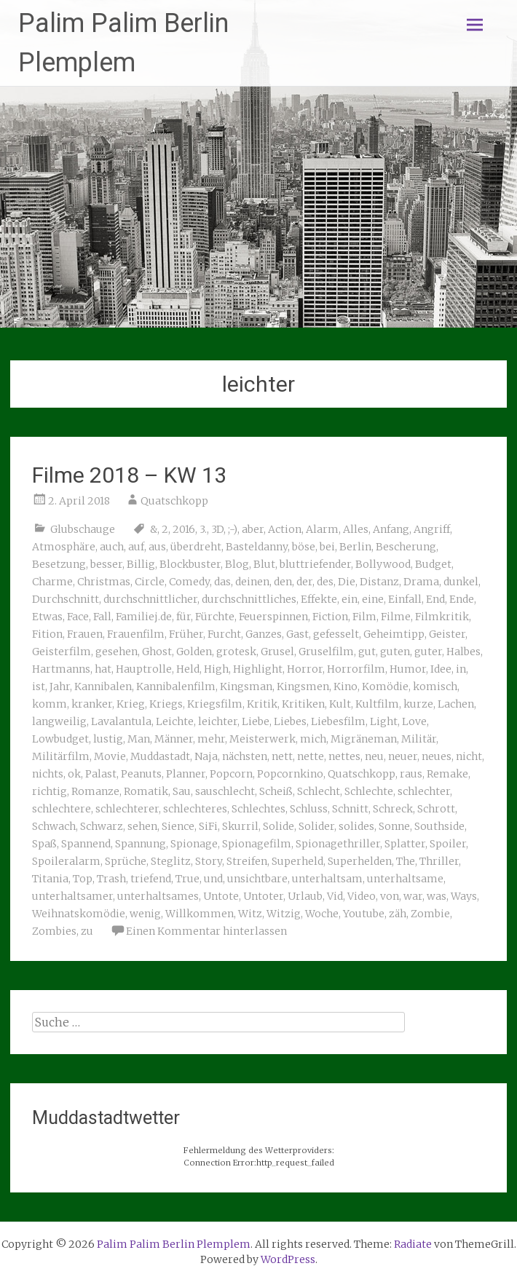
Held (188, 669)
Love (414, 721)
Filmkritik (442, 616)
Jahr (60, 686)
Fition (47, 634)
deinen (252, 581)
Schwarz (101, 826)
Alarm (322, 529)
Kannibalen (103, 686)
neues (436, 756)
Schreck (393, 808)
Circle (150, 581)
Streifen (246, 861)
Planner (185, 773)
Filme (396, 616)
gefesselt (336, 634)
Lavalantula (121, 721)
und (213, 878)
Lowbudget (60, 738)
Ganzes (263, 634)
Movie (110, 756)
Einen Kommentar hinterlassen (206, 931)
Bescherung (406, 546)
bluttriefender (315, 564)
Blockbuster (190, 564)
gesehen (116, 651)
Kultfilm (377, 704)
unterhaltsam (327, 878)
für (183, 616)
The (405, 861)
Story (208, 861)
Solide (278, 826)
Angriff (432, 529)
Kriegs (166, 704)
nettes (344, 756)
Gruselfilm (326, 651)
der (304, 581)
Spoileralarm (66, 861)
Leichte (175, 721)
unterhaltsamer (72, 896)
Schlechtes (258, 808)
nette (310, 756)
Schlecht (318, 791)
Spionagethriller (338, 843)
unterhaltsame (405, 878)
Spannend (86, 843)
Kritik (262, 704)
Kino (346, 686)
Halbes (463, 651)
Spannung (140, 843)
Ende (461, 599)
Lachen (456, 704)
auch (112, 546)
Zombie (430, 913)
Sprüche (125, 861)
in (461, 669)
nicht (469, 756)
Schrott (436, 808)
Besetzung (59, 564)
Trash (111, 878)
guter (428, 651)
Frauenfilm (136, 634)
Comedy (189, 581)
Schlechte (368, 791)
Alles (355, 529)
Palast (101, 773)
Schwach (54, 826)
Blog (237, 564)
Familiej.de (144, 616)
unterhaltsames (158, 896)
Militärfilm (61, 756)
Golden (194, 651)
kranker (91, 704)
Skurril (240, 826)
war (412, 896)
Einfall (405, 599)
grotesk (236, 651)
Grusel (277, 651)
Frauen (85, 634)
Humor (408, 669)
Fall (102, 616)
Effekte (319, 599)
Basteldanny (257, 546)
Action (284, 529)
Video (361, 896)
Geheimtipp (394, 634)
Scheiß (276, 791)
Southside (439, 826)
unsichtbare (257, 878)
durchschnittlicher (150, 599)
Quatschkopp (174, 500)
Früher (186, 634)
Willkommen (199, 913)
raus (411, 773)
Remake (447, 773)
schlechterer (127, 808)
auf (136, 546)
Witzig (284, 913)
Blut (264, 564)
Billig (141, 564)
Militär (418, 738)
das (222, 581)
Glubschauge (82, 529)
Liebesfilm (338, 721)
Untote (221, 896)
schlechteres (195, 808)
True (187, 878)
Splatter (404, 843)
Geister (447, 634)
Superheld (297, 861)
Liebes (290, 721)
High (216, 669)
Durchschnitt (65, 599)
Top (82, 878)
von (389, 896)
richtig (49, 791)
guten (395, 651)
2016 (184, 529)
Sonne (394, 826)
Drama (421, 581)
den (283, 581)
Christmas (103, 581)
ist (38, 686)
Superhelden (360, 861)
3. (203, 529)
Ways (464, 896)
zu (87, 931)
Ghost (157, 651)
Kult (340, 704)
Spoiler (448, 843)
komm (49, 704)
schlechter (424, 791)
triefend (150, 878)
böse (303, 546)
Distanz (379, 581)
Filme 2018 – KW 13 (129, 475)
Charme (52, 581)
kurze (418, 704)
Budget (433, 564)
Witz (250, 913)
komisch (435, 686)
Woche (322, 913)
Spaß (44, 843)
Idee (440, 669)
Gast (297, 634)
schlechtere (61, 808)
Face (78, 616)
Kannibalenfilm (176, 686)
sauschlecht (225, 791)
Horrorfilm (356, 669)
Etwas (47, 616)
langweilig (59, 721)
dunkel (460, 581)
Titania (50, 878)
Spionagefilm (256, 843)
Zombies (54, 931)
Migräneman (364, 738)
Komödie (385, 686)
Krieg (131, 704)
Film (364, 616)
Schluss (309, 808)
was (436, 896)
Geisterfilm (61, 651)
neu (374, 756)
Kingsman (246, 686)
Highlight (258, 669)
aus (157, 546)
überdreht (195, 546)
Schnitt (350, 808)
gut (367, 651)
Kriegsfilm (214, 704)
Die (346, 581)
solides (356, 826)
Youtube (363, 913)
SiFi (208, 826)
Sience (178, 826)
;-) (232, 529)
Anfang (391, 529)
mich (313, 738)
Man (138, 738)
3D (217, 529)
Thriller (439, 861)
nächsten (244, 756)
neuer (402, 756)
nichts (47, 773)
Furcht (224, 634)
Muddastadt (160, 756)
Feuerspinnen (273, 616)
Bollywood (383, 564)
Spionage (194, 843)
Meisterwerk (262, 738)
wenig (145, 913)
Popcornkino (290, 773)
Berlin (355, 546)
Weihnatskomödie (78, 913)
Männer (173, 738)
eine (373, 599)
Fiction (330, 616)
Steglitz (171, 861)
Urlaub (305, 896)
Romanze (95, 791)
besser (106, 564)
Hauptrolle (144, 669)
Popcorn (231, 773)
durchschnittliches (249, 599)
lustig (108, 738)
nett (282, 756)
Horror (305, 669)
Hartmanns (61, 669)
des (325, 581)
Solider (316, 826)
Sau (182, 791)
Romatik (146, 791)
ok (74, 773)
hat (103, 669)
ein (350, 599)
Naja (206, 756)
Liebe (255, 721)
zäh (397, 913)
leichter (217, 721)
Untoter (263, 896)
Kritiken (303, 704)
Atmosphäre (63, 546)
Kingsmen (303, 686)
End (435, 599)
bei (327, 546)
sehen (142, 826)
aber (253, 529)
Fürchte (214, 616)
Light (384, 721)
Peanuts (141, 773)
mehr (211, 738)
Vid (335, 896)
